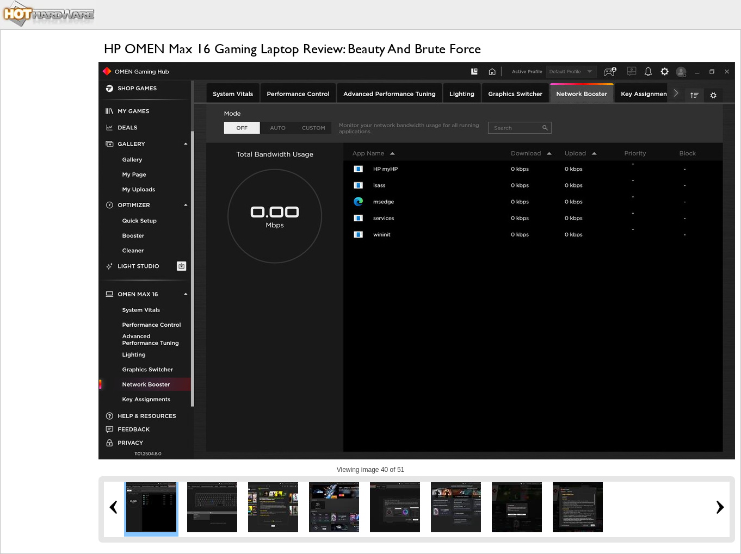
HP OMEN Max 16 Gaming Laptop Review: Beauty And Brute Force (292, 49)
